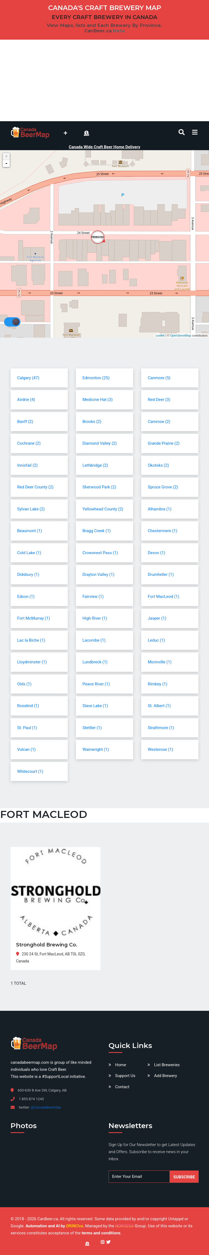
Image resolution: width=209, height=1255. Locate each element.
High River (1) (94, 618)
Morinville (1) (159, 662)
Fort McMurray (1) (33, 618)
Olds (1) (24, 684)
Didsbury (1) (28, 574)
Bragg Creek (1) (96, 530)
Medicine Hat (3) (97, 399)
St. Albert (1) (159, 705)
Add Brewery (165, 1075)
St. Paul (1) (27, 727)
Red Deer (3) (159, 399)
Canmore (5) (159, 377)
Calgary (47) (28, 377)
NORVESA (124, 1225)
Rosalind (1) (28, 705)
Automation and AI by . (55, 1225)
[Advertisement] (104, 80)
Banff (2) (25, 421)
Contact (122, 1086)
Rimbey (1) (157, 684)
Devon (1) (156, 552)
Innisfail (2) (27, 465)
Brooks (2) (91, 421)
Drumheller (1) (161, 574)
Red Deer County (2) (35, 487)
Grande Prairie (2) (164, 443)
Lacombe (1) (94, 640)
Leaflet (160, 335)
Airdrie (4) (26, 399)
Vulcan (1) (26, 749)
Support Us (125, 1075)
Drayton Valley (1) (98, 574)
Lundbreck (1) (94, 662)
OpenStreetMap (180, 335)
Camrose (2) (159, 421)
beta (119, 30)
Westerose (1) (160, 749)
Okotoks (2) (158, 465)
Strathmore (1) (161, 727)
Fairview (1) (93, 596)
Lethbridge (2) (95, 465)
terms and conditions (101, 1233)
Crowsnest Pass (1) (100, 552)
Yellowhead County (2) (102, 509)
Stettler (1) (92, 727)
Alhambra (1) (159, 509)
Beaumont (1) (29, 530)
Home (120, 1064)
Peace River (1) (96, 684)
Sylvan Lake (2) (31, 509)
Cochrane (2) (29, 443)
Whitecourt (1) (30, 771)
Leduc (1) (156, 640)
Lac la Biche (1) (31, 640)
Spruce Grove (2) (163, 487)
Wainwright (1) (95, 749)
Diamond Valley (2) (99, 443)
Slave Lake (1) (95, 705)
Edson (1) (26, 596)
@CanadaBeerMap (46, 1107)
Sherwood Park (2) (99, 487)
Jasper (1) (157, 618)
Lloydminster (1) (32, 662)
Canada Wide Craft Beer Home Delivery (104, 147)
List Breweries (167, 1064)
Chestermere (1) (162, 530)
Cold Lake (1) (29, 552)
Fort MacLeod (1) (163, 596)
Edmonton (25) (95, 377)
